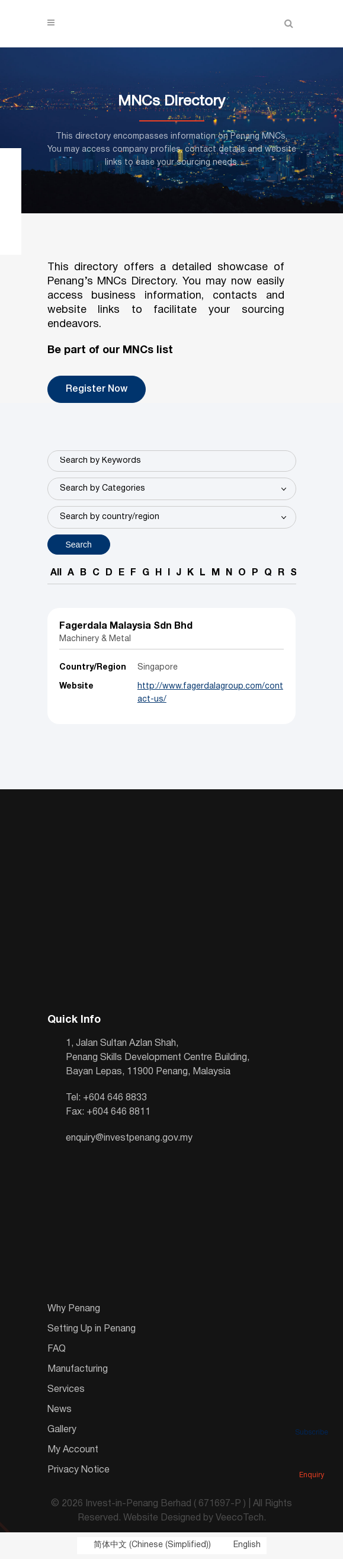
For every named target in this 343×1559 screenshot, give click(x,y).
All (56, 573)
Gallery (61, 1430)
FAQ (56, 1349)
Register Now (96, 389)
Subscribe (311, 1416)
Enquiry (311, 1458)
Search (79, 544)
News (59, 1410)
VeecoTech (240, 1518)
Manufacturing (77, 1369)
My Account (72, 1450)
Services (66, 1389)
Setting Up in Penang (91, 1329)
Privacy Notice (78, 1470)
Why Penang (73, 1309)
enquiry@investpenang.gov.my (129, 1138)
